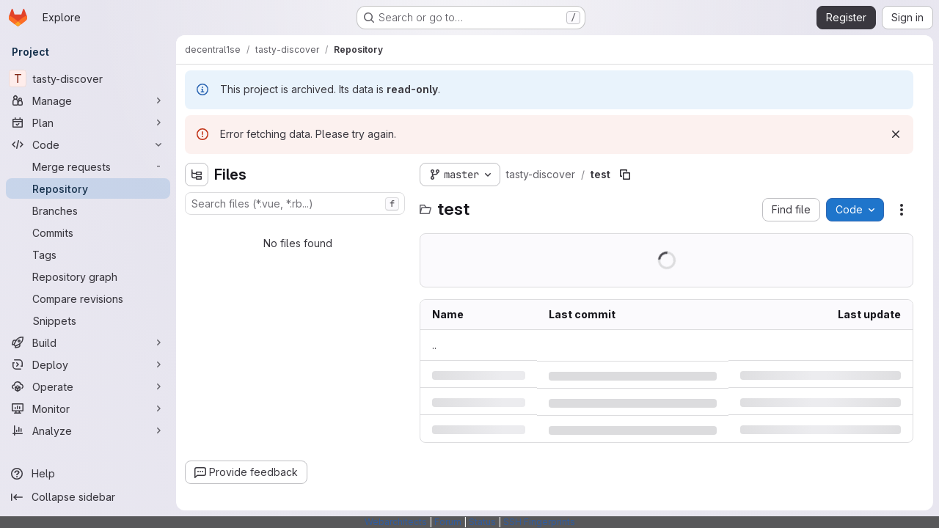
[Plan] (88, 122)
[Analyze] (88, 430)
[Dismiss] (896, 134)
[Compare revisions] (88, 298)
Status (482, 521)
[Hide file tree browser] (196, 174)
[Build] (88, 342)
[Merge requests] (88, 166)
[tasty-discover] (88, 78)
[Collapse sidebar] (88, 497)
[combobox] (295, 203)
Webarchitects (396, 521)
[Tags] (88, 254)
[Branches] (88, 210)
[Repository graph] (88, 276)
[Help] (88, 473)
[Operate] (88, 386)
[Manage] (88, 100)
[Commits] (88, 232)
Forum (447, 521)
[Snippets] (88, 320)
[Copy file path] (625, 174)
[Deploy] (88, 364)
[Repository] (88, 188)
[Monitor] (88, 408)
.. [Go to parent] (434, 345)
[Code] (88, 144)
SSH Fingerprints (539, 521)
